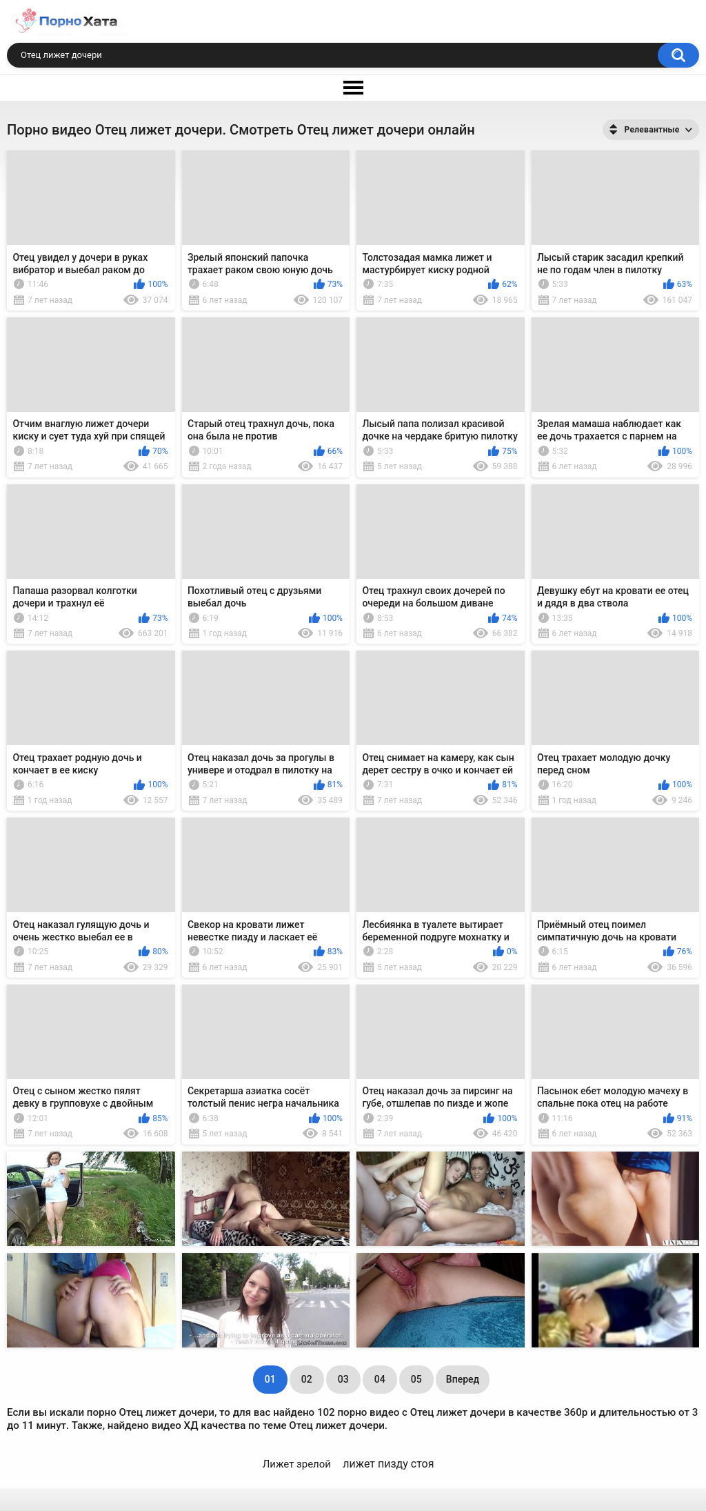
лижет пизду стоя (388, 1463)
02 (306, 1379)
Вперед (462, 1379)
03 (343, 1379)
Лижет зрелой (297, 1464)
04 (379, 1379)
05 (416, 1379)
